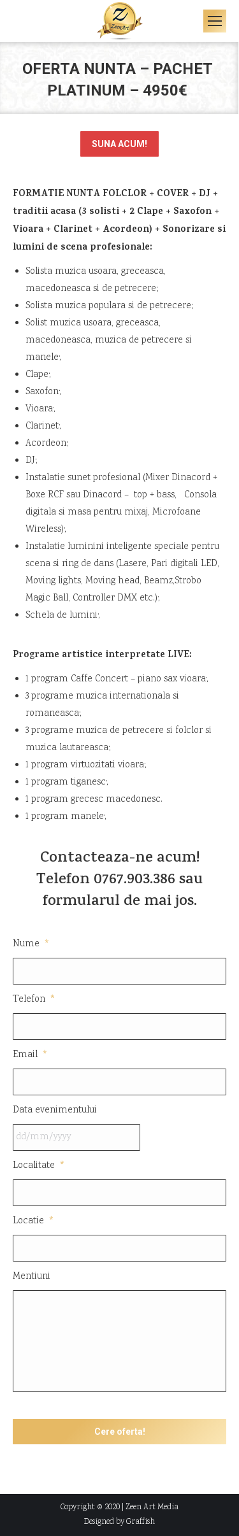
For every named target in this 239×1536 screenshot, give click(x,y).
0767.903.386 (134, 880)
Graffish (140, 1522)
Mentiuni (31, 1276)
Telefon (34, 999)
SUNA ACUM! (119, 144)
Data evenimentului (55, 1110)
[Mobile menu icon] (214, 21)
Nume (31, 944)
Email (30, 1055)
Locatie (34, 1221)
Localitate (39, 1165)
